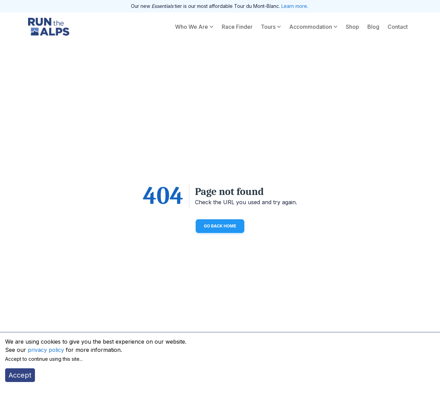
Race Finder (237, 26)
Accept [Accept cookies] (20, 375)
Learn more (294, 6)
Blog (373, 26)
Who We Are (195, 26)
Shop (352, 26)
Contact (398, 26)
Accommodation (314, 26)
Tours (271, 26)
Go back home (220, 226)
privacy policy (46, 349)
